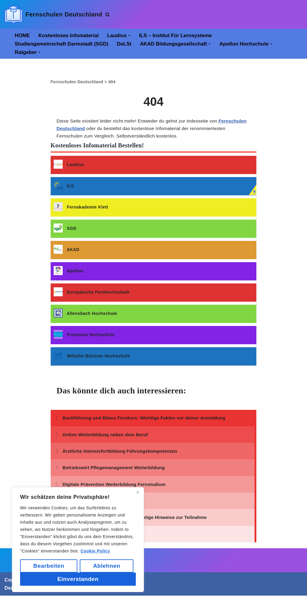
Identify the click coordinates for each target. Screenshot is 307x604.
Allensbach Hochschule (85, 317)
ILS (64, 189)
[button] (133, 35)
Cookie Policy (95, 551)
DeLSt (128, 44)
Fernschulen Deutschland (88, 130)
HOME (23, 36)
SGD (65, 232)
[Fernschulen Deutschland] (53, 14)
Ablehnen (106, 566)
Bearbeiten (48, 566)
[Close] (137, 492)
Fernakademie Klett (81, 211)
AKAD (66, 253)
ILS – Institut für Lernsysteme (180, 36)
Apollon (68, 274)
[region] (78, 539)
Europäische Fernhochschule (92, 296)
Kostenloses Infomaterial (70, 36)
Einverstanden (77, 579)
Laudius (69, 168)
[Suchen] (107, 14)
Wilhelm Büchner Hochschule (92, 359)
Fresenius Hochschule (84, 338)
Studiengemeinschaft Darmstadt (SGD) (63, 44)
